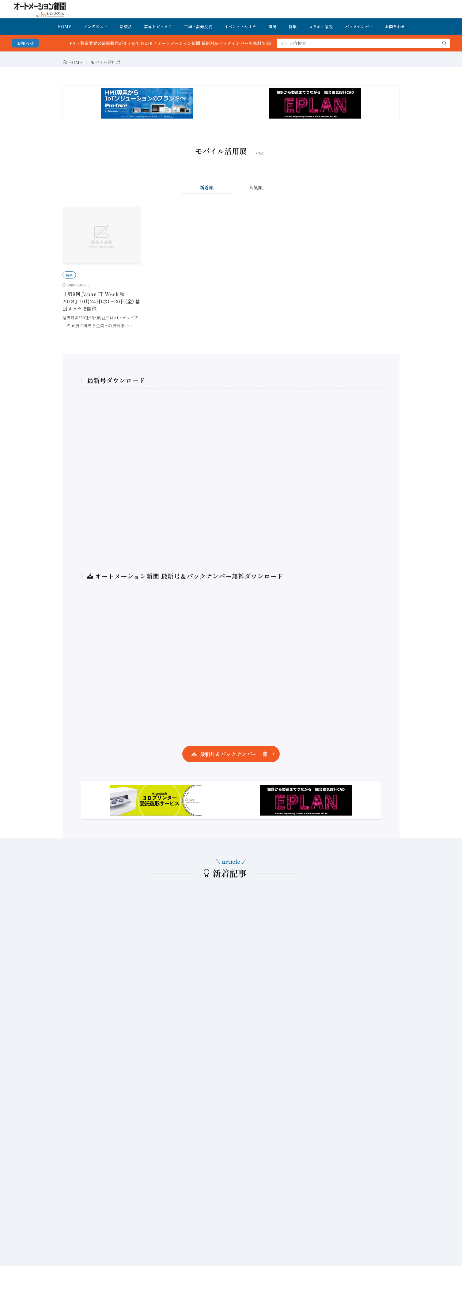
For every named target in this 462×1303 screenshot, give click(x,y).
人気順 (256, 187)
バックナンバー (359, 26)
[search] (444, 43)
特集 (293, 26)
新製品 (126, 26)
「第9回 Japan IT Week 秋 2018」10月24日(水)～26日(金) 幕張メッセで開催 (101, 301)
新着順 (207, 187)
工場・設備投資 (198, 26)
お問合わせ (395, 26)
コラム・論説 (321, 26)
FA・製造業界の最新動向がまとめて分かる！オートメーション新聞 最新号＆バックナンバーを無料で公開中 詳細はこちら (200, 43)
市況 (272, 26)
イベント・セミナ (240, 26)
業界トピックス (158, 26)
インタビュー (96, 26)
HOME (64, 26)
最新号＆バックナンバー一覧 (233, 754)
